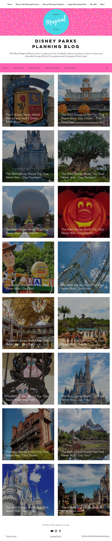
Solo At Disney (69, 68)
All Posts (5, 68)
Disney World (18, 68)
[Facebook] (59, 531)
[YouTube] (51, 531)
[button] (107, 68)
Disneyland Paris (34, 68)
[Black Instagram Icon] (55, 531)
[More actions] (50, 79)
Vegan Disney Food (52, 68)
